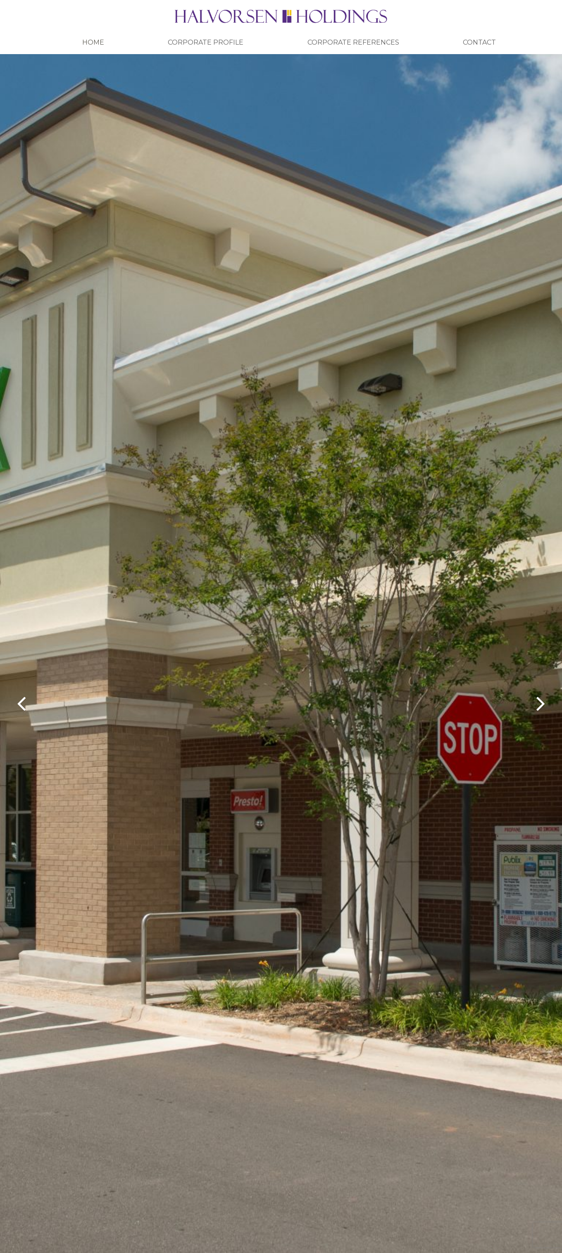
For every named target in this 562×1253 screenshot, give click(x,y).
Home (94, 42)
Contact (479, 42)
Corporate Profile (206, 42)
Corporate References (353, 42)
